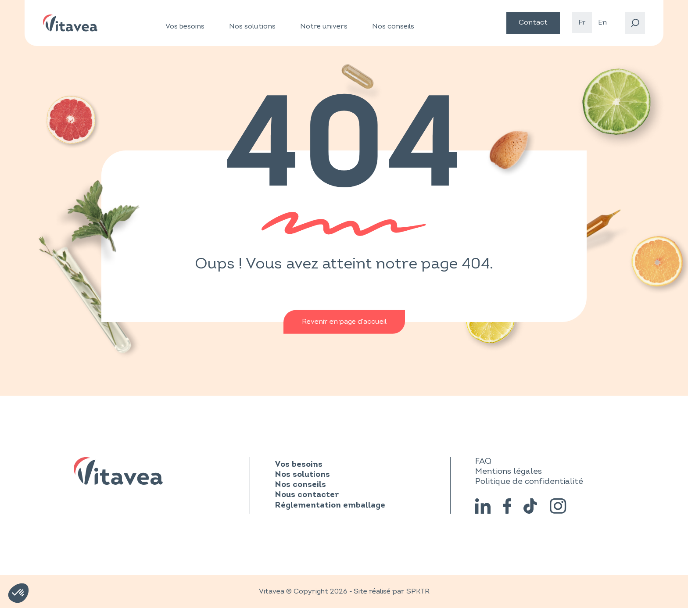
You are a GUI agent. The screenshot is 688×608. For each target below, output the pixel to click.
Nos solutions (252, 26)
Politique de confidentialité (529, 481)
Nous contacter (307, 495)
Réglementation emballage (330, 505)
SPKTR (418, 591)
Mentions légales (508, 471)
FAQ (483, 461)
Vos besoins (184, 26)
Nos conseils (393, 26)
